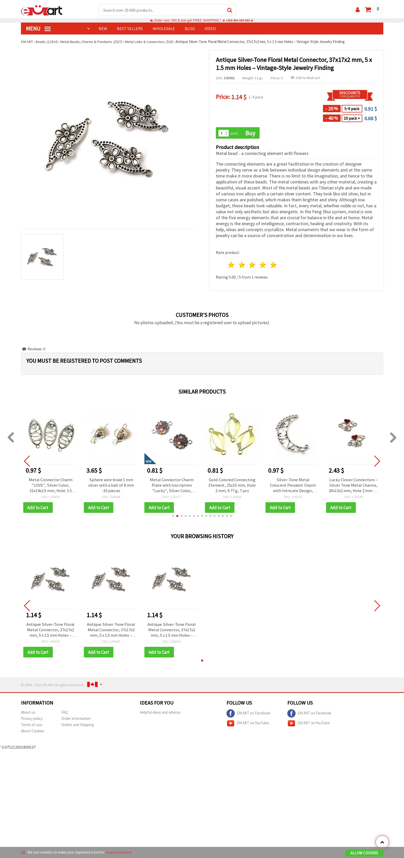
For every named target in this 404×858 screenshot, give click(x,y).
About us (28, 714)
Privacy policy (32, 721)
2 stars (242, 265)
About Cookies (33, 733)
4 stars (263, 265)
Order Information (76, 721)
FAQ (64, 714)
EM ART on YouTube (247, 726)
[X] (23, 852)
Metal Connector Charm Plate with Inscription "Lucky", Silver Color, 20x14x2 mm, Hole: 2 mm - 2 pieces (171, 486)
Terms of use (31, 727)
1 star (231, 265)
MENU (38, 28)
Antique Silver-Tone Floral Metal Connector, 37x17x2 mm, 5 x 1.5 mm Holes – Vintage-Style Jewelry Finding (50, 631)
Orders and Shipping (77, 727)
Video (210, 28)
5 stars (273, 265)
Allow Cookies (364, 853)
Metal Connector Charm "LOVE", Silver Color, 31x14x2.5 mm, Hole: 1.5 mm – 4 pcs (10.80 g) (50, 486)
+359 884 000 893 (238, 21)
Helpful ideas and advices (160, 714)
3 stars (252, 265)
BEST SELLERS (130, 28)
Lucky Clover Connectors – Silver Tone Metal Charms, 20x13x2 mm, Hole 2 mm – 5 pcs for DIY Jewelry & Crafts (353, 486)
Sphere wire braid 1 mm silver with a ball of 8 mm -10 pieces (111, 486)
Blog (190, 28)
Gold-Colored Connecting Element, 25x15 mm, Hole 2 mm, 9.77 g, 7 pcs (232, 486)
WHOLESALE (164, 28)
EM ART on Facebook (248, 716)
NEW (103, 28)
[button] (173, 517)
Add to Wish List (305, 78)
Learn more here (119, 852)
